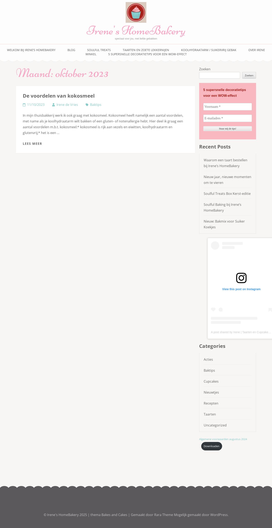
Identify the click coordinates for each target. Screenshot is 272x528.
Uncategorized (215, 425)
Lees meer (32, 143)
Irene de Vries (67, 104)
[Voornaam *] (227, 106)
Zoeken (205, 69)
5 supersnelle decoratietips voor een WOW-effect (147, 54)
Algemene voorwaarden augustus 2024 (223, 439)
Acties (208, 359)
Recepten (211, 403)
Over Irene (256, 50)
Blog (71, 50)
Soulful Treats (99, 50)
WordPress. (219, 514)
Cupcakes (211, 381)
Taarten (210, 414)
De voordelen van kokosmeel (59, 95)
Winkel (90, 54)
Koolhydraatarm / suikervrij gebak (208, 50)
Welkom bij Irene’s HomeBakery (31, 50)
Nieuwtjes (211, 392)
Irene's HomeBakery (136, 30)
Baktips (95, 104)
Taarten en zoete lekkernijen (146, 50)
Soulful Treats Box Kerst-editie (227, 193)
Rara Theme (164, 514)
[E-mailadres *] (227, 118)
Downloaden (211, 446)
